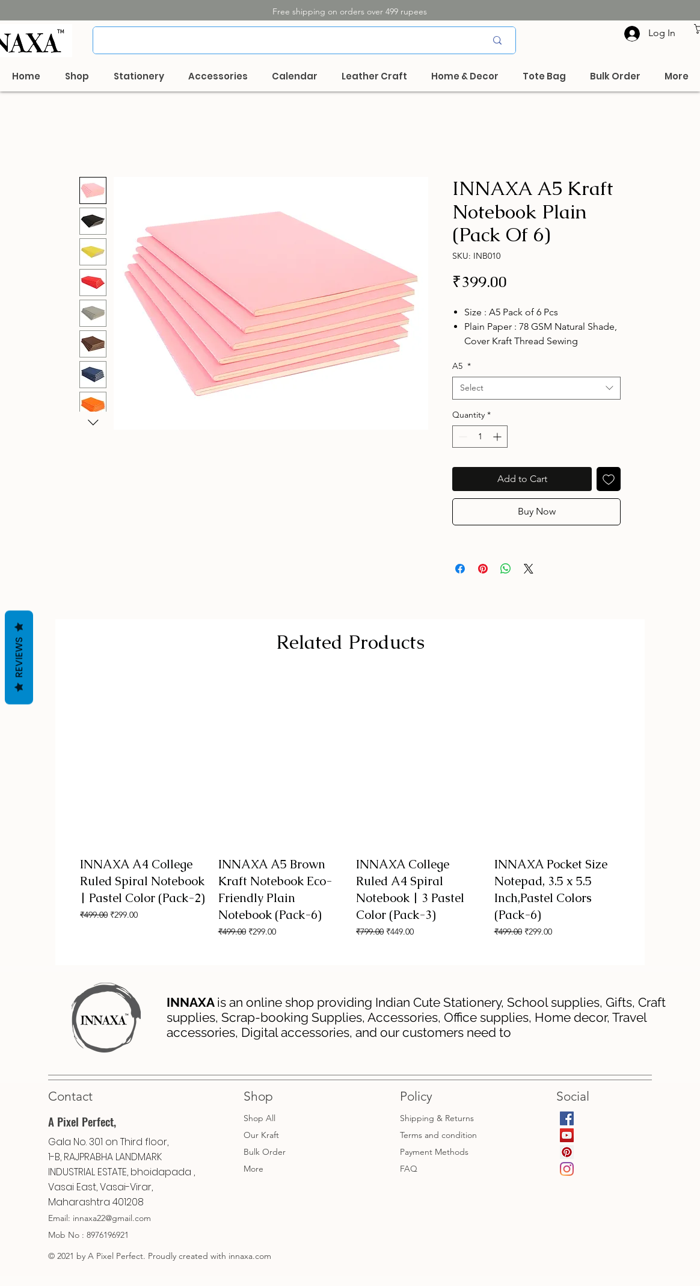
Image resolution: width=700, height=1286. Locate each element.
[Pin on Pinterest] (483, 568)
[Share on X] (528, 568)
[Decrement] (461, 436)
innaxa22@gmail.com (112, 1218)
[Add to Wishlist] (609, 479)
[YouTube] (567, 1135)
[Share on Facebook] (460, 568)
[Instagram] (567, 1169)
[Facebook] (567, 1118)
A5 (461, 365)
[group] (350, 817)
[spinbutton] (480, 436)
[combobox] (536, 388)
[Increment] (498, 436)
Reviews (19, 657)
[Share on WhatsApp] (506, 568)
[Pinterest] (567, 1152)
